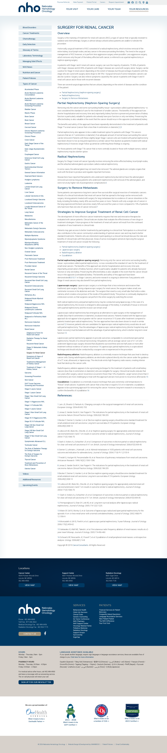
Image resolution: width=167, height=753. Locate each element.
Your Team (114, 9)
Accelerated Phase (32, 89)
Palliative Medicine (80, 628)
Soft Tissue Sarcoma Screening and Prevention (34, 384)
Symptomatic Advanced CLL (35, 441)
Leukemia (28, 183)
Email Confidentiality (122, 744)
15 (147, 377)
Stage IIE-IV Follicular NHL (35, 421)
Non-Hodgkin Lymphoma (34, 248)
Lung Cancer (29, 212)
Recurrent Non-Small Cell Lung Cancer (36, 281)
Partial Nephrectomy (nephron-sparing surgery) (81, 92)
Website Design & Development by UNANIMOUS (84, 744)
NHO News (27, 67)
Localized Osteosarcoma (34, 203)
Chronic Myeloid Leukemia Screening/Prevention (34, 132)
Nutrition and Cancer (31, 72)
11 (75, 277)
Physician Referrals (63, 2)
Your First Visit (104, 623)
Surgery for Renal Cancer (36, 353)
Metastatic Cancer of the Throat (34, 224)
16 (88, 390)
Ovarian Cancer (30, 252)
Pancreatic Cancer (31, 255)
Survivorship (77, 635)
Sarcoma (28, 373)
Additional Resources (32, 479)
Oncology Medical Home (82, 626)
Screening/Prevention (33, 376)
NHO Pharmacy (78, 621)
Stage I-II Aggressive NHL (35, 402)
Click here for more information (82, 657)
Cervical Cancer (30, 127)
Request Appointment (116, 2)
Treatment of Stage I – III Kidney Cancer (36, 368)
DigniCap (76, 637)
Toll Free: (22, 622)
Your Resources (138, 9)
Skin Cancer (29, 380)
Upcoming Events (30, 485)
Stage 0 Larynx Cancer (33, 389)
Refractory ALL (30, 295)
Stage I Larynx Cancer (33, 393)
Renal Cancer (29, 329)
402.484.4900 (24, 581)
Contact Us (30, 634)
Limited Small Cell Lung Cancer (33, 188)
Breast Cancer (30, 124)
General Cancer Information (35, 173)
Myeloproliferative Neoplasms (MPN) (32, 244)
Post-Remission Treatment (35, 259)
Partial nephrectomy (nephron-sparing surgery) (81, 247)
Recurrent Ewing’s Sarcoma (35, 277)
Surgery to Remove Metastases (75, 98)
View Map (30, 585)
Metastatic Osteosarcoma (34, 232)
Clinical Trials (78, 615)
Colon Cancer (30, 140)
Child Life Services (80, 612)
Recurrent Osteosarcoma (34, 286)
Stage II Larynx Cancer (33, 409)
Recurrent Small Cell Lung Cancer (34, 290)
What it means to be (132, 719)
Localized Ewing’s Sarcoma (35, 200)
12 (65, 324)
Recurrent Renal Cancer (35, 344)
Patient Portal (91, 2)
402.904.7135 (111, 581)
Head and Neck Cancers (33, 176)
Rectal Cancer (30, 270)
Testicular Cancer (31, 445)
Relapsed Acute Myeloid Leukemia (34, 299)
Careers (102, 2)
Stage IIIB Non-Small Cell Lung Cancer (34, 431)
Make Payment (78, 2)
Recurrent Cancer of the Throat (36, 273)
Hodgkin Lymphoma (32, 180)
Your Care (93, 9)
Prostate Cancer (31, 266)
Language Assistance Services (110, 617)
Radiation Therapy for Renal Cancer (37, 339)
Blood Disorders (29, 27)
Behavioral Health (79, 610)
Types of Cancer (30, 84)
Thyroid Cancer (30, 460)
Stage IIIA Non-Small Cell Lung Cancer (34, 426)
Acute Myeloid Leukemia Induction (34, 99)
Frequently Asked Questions (109, 614)
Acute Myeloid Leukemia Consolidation (34, 94)
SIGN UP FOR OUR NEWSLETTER (36, 682)
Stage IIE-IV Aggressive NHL (36, 418)
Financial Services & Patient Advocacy (109, 611)
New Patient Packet (106, 619)
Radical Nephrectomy (71, 95)
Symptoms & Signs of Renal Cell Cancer (35, 357)
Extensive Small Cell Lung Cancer (34, 159)
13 (66, 333)
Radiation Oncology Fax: (28, 627)
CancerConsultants (80, 545)
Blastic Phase (30, 113)
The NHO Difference (106, 621)
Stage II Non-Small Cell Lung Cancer (35, 413)
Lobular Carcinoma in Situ (34, 196)
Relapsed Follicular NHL (34, 313)
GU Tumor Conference (81, 619)
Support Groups (79, 633)
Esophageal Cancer (32, 154)
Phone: (21, 619)
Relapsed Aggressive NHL (35, 304)
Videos (26, 474)
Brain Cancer (29, 120)
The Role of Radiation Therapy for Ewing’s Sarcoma (36, 449)
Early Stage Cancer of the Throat (34, 144)
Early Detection (29, 44)
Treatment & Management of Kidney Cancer (36, 363)
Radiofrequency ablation (72, 252)
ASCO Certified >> (132, 721)
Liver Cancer (29, 192)
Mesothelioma (30, 219)
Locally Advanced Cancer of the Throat (35, 208)
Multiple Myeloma (31, 235)
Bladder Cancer (30, 109)
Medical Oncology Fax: (27, 625)
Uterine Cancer (30, 469)
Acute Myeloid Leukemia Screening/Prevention (34, 105)
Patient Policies (29, 78)
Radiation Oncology (80, 630)
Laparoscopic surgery (71, 250)
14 (100, 346)
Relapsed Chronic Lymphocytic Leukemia (33, 308)
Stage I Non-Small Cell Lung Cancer (35, 397)
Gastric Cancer (30, 163)
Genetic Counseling (80, 617)
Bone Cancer (29, 116)
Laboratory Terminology (33, 56)
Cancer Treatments (31, 33)
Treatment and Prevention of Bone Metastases (35, 464)
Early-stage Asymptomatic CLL (34, 150)
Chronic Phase (30, 136)
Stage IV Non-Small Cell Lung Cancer (36, 437)
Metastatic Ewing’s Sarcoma (35, 228)
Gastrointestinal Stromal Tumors (34, 168)
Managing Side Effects (32, 61)
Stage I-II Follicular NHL (34, 405)
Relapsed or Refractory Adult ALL (35, 318)
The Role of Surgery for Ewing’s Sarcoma (33, 455)
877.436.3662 (31, 622)
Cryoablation (67, 255)
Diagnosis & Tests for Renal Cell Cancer (35, 334)
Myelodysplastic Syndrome (35, 239)
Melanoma (28, 216)
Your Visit (72, 9)
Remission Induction (32, 322)
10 (73, 277)
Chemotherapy (29, 39)
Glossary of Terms (30, 50)
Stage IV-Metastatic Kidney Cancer (37, 348)
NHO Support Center (80, 623)
